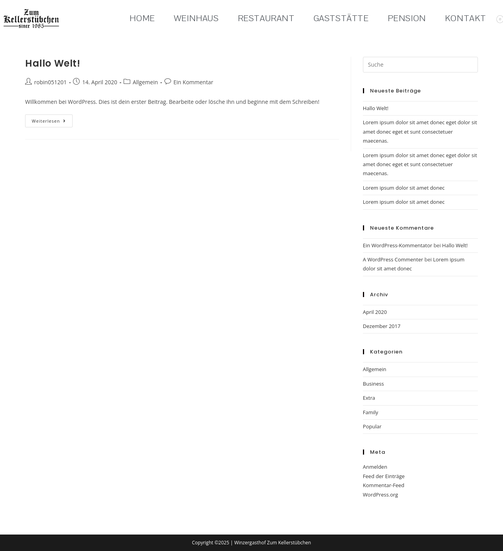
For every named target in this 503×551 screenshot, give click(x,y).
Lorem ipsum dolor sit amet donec (404, 187)
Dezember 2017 (382, 326)
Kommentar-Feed (384, 485)
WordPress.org (380, 494)
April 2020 (375, 311)
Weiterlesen (52, 119)
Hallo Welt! (52, 63)
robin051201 (50, 82)
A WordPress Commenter (393, 259)
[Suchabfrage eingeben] (420, 64)
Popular (372, 426)
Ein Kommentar (193, 82)
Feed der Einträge (384, 476)
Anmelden (375, 466)
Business (373, 383)
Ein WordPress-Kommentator (397, 245)
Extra (369, 397)
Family (370, 412)
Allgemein (145, 82)
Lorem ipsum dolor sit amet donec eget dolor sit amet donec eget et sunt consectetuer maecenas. (420, 131)
